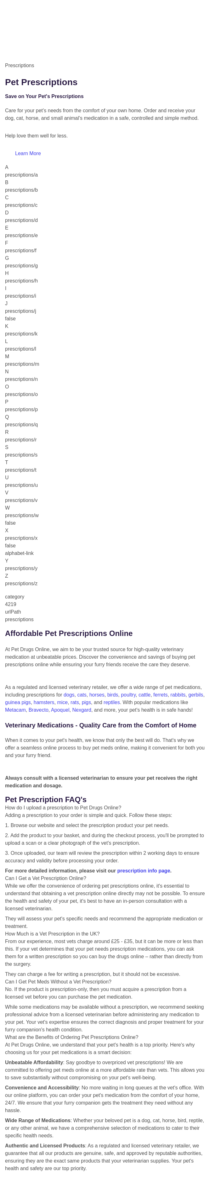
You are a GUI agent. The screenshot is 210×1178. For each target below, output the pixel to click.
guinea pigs (18, 702)
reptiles (112, 702)
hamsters (44, 702)
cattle (144, 694)
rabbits (177, 694)
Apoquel (60, 710)
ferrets (160, 694)
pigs (86, 702)
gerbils (195, 694)
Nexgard (81, 710)
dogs (69, 694)
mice (62, 702)
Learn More (28, 153)
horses (97, 694)
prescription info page (143, 870)
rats (75, 702)
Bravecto (38, 710)
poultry (128, 694)
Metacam (15, 710)
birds (112, 694)
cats (81, 694)
